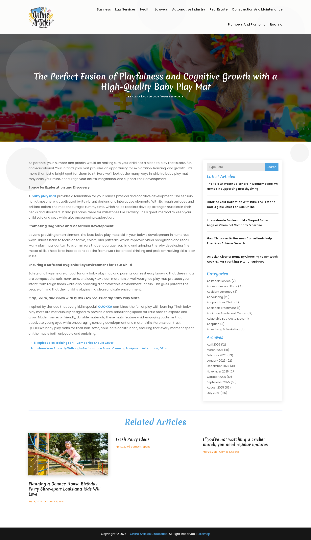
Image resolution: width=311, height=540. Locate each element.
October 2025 (216, 377)
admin (136, 96)
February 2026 (217, 355)
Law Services (125, 9)
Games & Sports (172, 96)
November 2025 (218, 371)
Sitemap (204, 534)
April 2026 (213, 345)
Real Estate (218, 9)
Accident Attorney (219, 292)
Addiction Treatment (221, 308)
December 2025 (218, 366)
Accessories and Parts (222, 286)
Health (145, 9)
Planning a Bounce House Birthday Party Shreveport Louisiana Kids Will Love (65, 489)
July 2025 (213, 393)
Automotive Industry (188, 9)
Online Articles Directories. (149, 534)
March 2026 (215, 350)
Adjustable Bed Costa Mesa (226, 319)
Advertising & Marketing (223, 329)
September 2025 (218, 382)
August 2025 (215, 388)
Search (271, 167)
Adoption (213, 324)
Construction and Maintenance (257, 9)
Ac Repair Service (219, 281)
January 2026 (216, 361)
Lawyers (161, 9)
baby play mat (44, 196)
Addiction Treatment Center (227, 313)
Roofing (276, 24)
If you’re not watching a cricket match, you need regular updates (235, 441)
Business (104, 9)
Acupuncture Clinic (220, 302)
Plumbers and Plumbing (247, 24)
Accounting (215, 297)
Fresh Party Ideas (133, 439)
